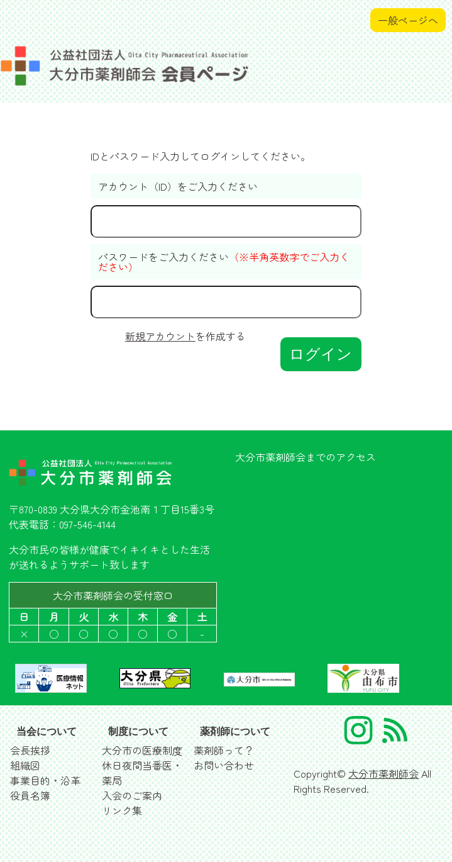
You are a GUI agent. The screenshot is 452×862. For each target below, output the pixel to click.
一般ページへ (408, 20)
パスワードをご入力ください (224, 261)
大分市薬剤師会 (383, 773)
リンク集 (122, 810)
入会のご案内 (132, 795)
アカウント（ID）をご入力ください (178, 186)
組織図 (25, 765)
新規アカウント (160, 336)
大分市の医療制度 (142, 750)
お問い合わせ (224, 765)
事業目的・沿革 (45, 780)
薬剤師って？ (224, 750)
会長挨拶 (30, 750)
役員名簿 (30, 795)
